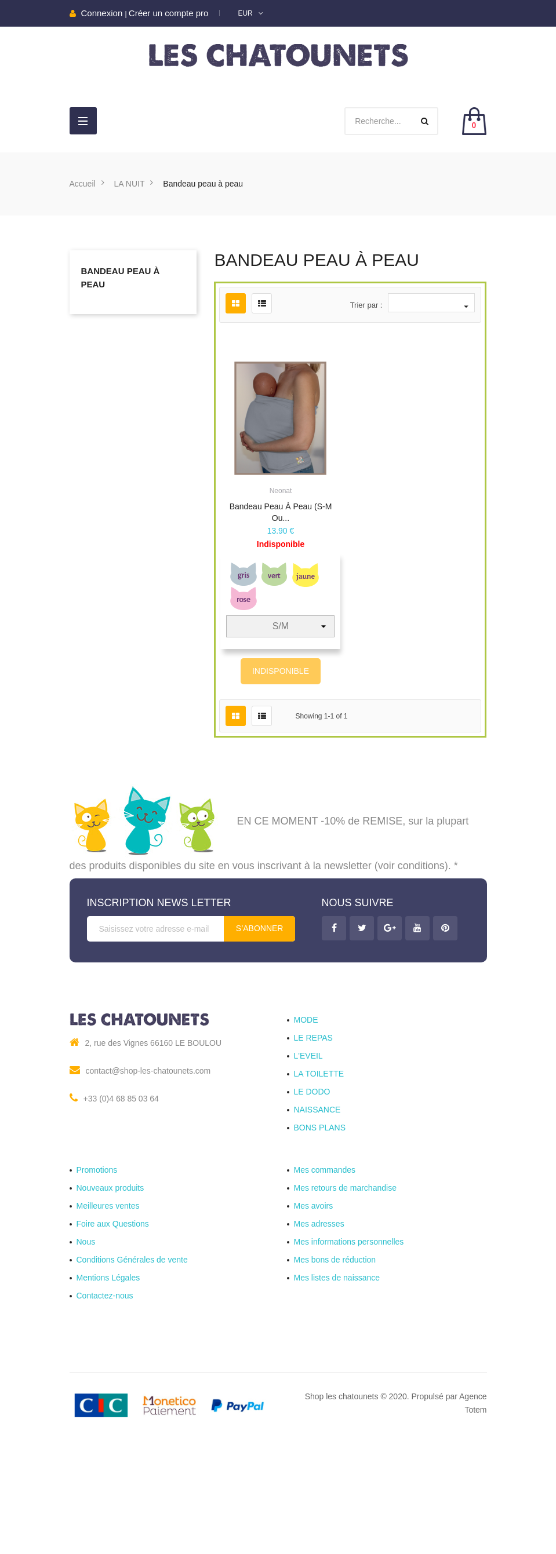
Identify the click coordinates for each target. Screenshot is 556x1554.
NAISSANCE (317, 1207)
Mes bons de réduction (335, 1357)
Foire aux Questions (113, 1321)
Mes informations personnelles (349, 1339)
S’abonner (260, 1026)
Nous (86, 1339)
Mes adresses (319, 1321)
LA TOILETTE (319, 1171)
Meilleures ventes (108, 1303)
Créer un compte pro (169, 13)
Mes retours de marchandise (345, 1285)
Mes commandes (325, 1267)
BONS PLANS (320, 1225)
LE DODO (312, 1189)
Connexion (103, 13)
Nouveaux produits (110, 1285)
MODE (306, 1117)
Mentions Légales (108, 1375)
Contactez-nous (105, 1393)
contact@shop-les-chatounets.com (148, 1168)
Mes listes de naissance (337, 1375)
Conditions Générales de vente (132, 1357)
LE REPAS (313, 1135)
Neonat (281, 491)
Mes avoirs (313, 1303)
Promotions (97, 1267)
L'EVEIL (308, 1153)
